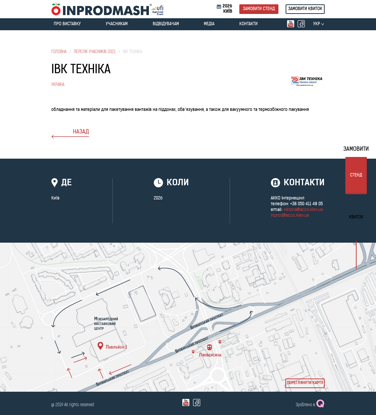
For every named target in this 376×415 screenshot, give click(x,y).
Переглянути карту (305, 383)
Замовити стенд (259, 9)
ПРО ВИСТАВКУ (67, 24)
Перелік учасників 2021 (95, 52)
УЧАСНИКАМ (117, 24)
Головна (58, 52)
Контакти (248, 24)
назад (70, 133)
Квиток (356, 217)
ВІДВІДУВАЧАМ (166, 24)
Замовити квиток (305, 9)
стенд (356, 175)
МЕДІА (209, 24)
